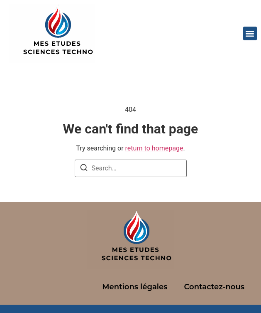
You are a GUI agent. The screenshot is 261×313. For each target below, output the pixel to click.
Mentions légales (134, 286)
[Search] (84, 169)
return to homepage (154, 148)
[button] (250, 33)
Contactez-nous (214, 286)
